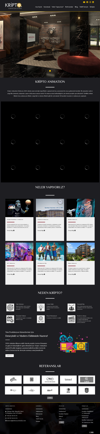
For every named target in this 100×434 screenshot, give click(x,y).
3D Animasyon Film (87, 423)
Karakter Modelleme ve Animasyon (87, 412)
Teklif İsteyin (84, 7)
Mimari (61, 416)
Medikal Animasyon (87, 420)
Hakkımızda (39, 412)
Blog (76, 7)
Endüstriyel (62, 412)
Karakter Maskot (63, 414)
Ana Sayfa (38, 7)
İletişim (92, 7)
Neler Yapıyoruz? (58, 7)
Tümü (61, 422)
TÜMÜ (50, 398)
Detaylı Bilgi (10, 230)
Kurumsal (47, 7)
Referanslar (69, 7)
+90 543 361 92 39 (11, 416)
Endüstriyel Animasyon (85, 417)
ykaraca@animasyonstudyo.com (15, 421)
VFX (60, 419)
